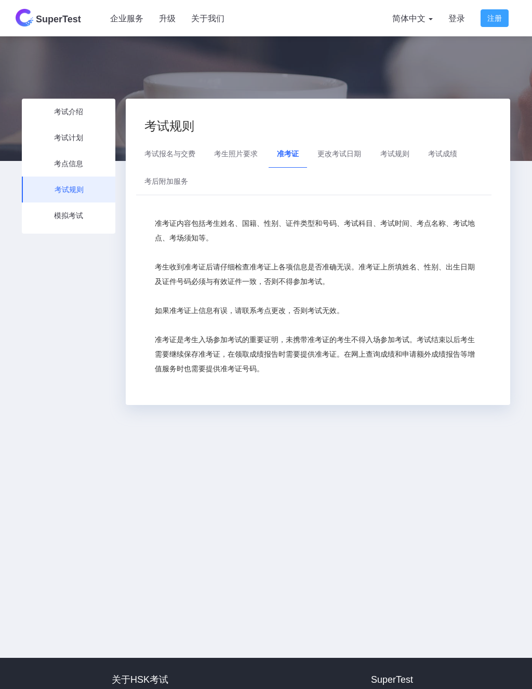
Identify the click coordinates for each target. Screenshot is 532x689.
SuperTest (48, 17)
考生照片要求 (236, 154)
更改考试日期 (339, 154)
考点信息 (68, 163)
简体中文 (412, 18)
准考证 (288, 154)
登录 (456, 18)
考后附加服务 (166, 181)
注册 (494, 18)
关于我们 (207, 18)
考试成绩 (442, 154)
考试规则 (69, 189)
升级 (167, 18)
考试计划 (68, 137)
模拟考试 (68, 215)
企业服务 (126, 18)
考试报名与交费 (169, 154)
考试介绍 (68, 111)
